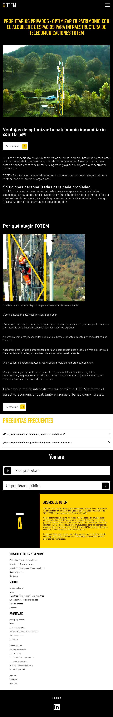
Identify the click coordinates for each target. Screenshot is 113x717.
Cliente (14, 582)
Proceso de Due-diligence (21, 665)
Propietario (16, 613)
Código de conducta (19, 661)
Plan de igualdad (17, 669)
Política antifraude (18, 649)
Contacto (14, 576)
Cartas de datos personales (22, 657)
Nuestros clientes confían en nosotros (27, 568)
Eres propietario (17, 619)
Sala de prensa (16, 572)
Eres (12, 592)
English (13, 675)
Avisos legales (16, 645)
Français (13, 679)
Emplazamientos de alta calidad (24, 599)
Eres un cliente (16, 588)
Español (13, 683)
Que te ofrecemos (17, 627)
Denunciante (15, 653)
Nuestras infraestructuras (21, 564)
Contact (13, 607)
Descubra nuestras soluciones (23, 560)
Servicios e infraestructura (26, 554)
